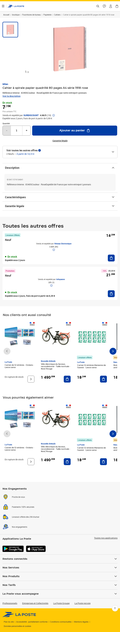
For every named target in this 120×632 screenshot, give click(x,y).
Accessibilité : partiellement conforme (32, 621)
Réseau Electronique (62, 243)
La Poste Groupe (61, 603)
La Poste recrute (82, 603)
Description (60, 168)
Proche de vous (18, 497)
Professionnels (9, 603)
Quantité (6, 123)
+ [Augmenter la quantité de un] (27, 130)
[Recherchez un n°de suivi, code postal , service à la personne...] (97, 6)
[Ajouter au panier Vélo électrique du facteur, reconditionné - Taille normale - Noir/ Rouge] (67, 379)
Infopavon (60, 279)
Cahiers (57, 14)
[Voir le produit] (31, 379)
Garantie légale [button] (60, 140)
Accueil (6, 14)
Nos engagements (19, 527)
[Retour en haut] (115, 608)
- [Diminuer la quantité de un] (6, 130)
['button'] (16, 6)
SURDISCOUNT (31, 115)
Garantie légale (60, 206)
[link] (19, 614)
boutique (16, 14)
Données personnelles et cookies (17, 626)
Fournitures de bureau (31, 14)
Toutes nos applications (106, 538)
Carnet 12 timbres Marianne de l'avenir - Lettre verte (91, 366)
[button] (111, 6)
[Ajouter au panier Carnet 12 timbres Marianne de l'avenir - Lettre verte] (103, 379)
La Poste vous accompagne (60, 594)
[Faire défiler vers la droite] (113, 351)
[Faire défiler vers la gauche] (7, 351)
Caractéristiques (60, 197)
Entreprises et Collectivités (35, 603)
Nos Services (60, 568)
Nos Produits (60, 576)
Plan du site (9, 621)
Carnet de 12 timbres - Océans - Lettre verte (19, 366)
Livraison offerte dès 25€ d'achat (25, 517)
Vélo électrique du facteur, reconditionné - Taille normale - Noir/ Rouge (55, 366)
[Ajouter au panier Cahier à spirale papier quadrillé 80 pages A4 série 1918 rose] (75, 130)
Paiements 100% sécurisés (23, 507)
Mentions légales (81, 621)
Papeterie (47, 14)
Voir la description (11, 96)
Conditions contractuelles (61, 621)
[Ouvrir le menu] (3, 6)
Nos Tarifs (60, 585)
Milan (5, 84)
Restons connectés (60, 559)
